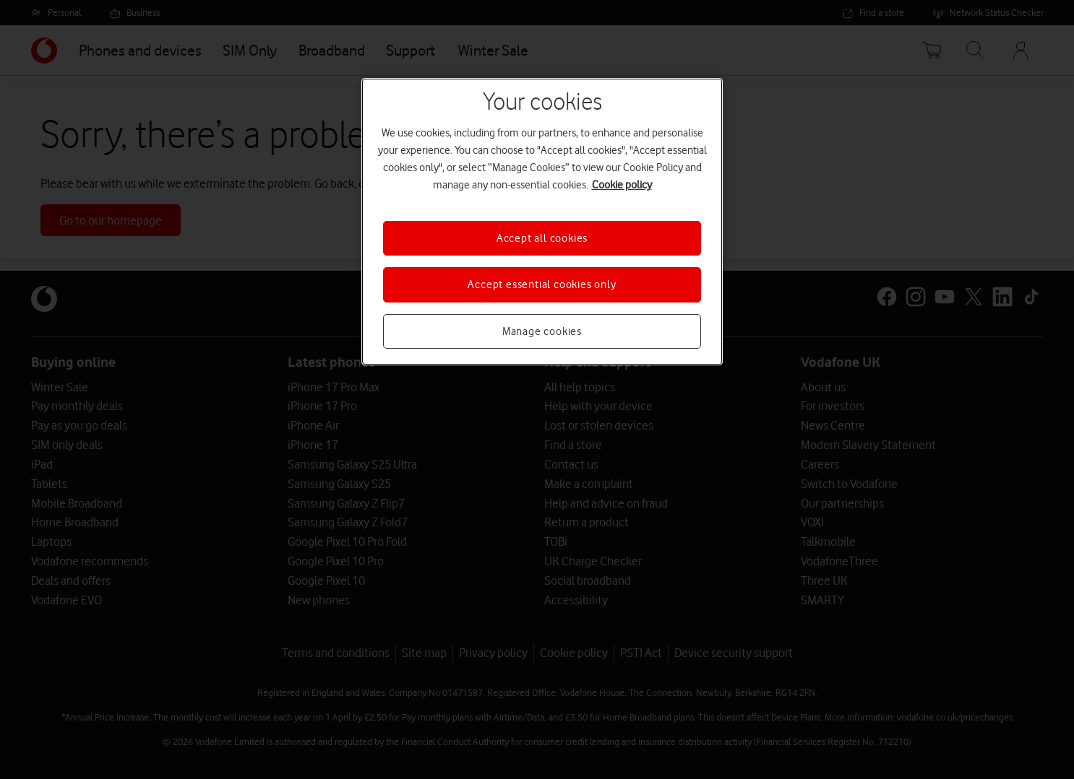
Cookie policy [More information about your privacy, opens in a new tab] (622, 184)
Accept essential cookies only (542, 284)
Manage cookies (542, 331)
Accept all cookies (542, 238)
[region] (542, 221)
